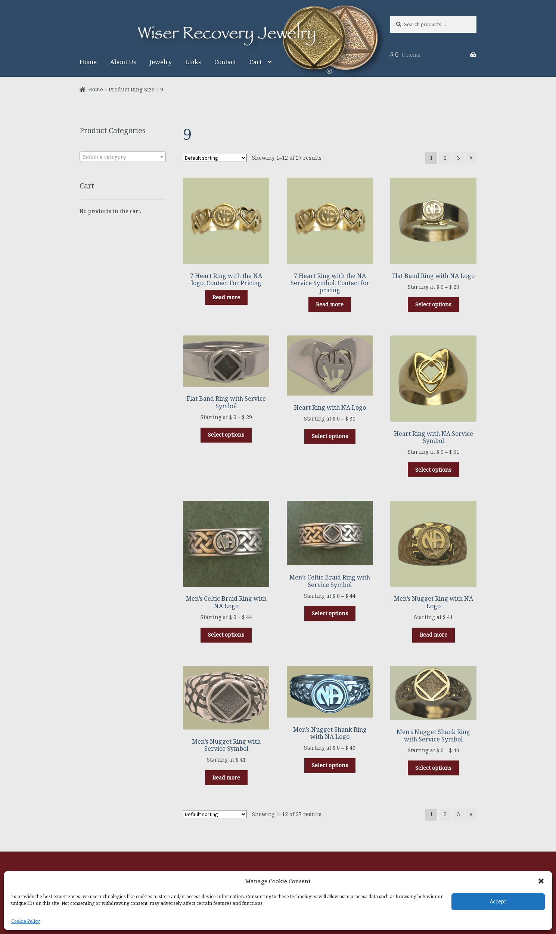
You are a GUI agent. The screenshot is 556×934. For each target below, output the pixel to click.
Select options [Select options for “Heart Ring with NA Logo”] (330, 436)
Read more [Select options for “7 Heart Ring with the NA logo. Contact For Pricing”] (226, 297)
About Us (123, 62)
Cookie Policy (25, 921)
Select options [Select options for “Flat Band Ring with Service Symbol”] (226, 434)
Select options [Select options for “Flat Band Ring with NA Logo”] (433, 304)
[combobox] (123, 156)
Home (88, 62)
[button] (541, 881)
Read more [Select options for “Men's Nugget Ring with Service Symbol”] (226, 777)
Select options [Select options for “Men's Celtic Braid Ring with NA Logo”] (226, 634)
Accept (498, 901)
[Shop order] (215, 158)
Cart (255, 62)
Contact (225, 62)
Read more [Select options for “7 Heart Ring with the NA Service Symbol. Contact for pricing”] (330, 304)
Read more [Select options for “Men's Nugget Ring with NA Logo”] (433, 634)
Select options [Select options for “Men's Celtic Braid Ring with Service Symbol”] (330, 613)
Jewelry (160, 62)
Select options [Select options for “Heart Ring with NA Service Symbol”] (433, 469)
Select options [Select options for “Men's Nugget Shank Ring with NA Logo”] (330, 765)
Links (193, 62)
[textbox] (122, 157)
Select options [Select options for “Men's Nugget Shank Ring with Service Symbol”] (433, 767)
